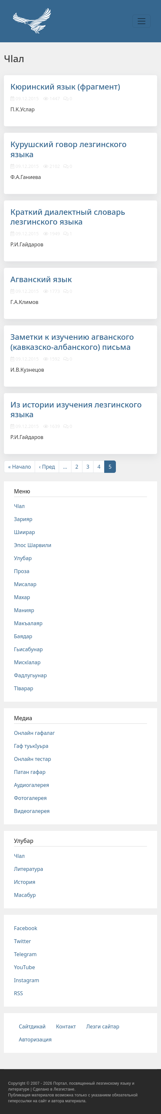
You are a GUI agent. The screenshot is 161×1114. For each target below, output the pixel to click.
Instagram (26, 980)
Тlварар (23, 688)
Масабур (25, 895)
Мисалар (25, 584)
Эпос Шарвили (32, 545)
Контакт (66, 1026)
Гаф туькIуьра (31, 746)
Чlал (19, 506)
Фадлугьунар (30, 675)
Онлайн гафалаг (34, 732)
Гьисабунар (28, 649)
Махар (22, 597)
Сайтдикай (32, 1026)
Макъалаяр (28, 623)
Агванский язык (41, 279)
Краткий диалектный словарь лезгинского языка (67, 216)
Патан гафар (29, 772)
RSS (18, 993)
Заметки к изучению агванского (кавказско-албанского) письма (72, 341)
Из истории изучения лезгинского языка (76, 409)
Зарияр (23, 519)
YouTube (24, 967)
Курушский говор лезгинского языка (68, 149)
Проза (22, 571)
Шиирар (24, 532)
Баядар (23, 636)
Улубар (23, 558)
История (24, 882)
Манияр (24, 610)
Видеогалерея (32, 811)
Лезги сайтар (102, 1026)
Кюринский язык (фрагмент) (65, 86)
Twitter (22, 941)
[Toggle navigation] (141, 21)
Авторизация (35, 1039)
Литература (28, 869)
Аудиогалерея (31, 785)
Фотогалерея (30, 798)
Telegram (25, 954)
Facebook (25, 928)
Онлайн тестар (32, 759)
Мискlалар (27, 662)
